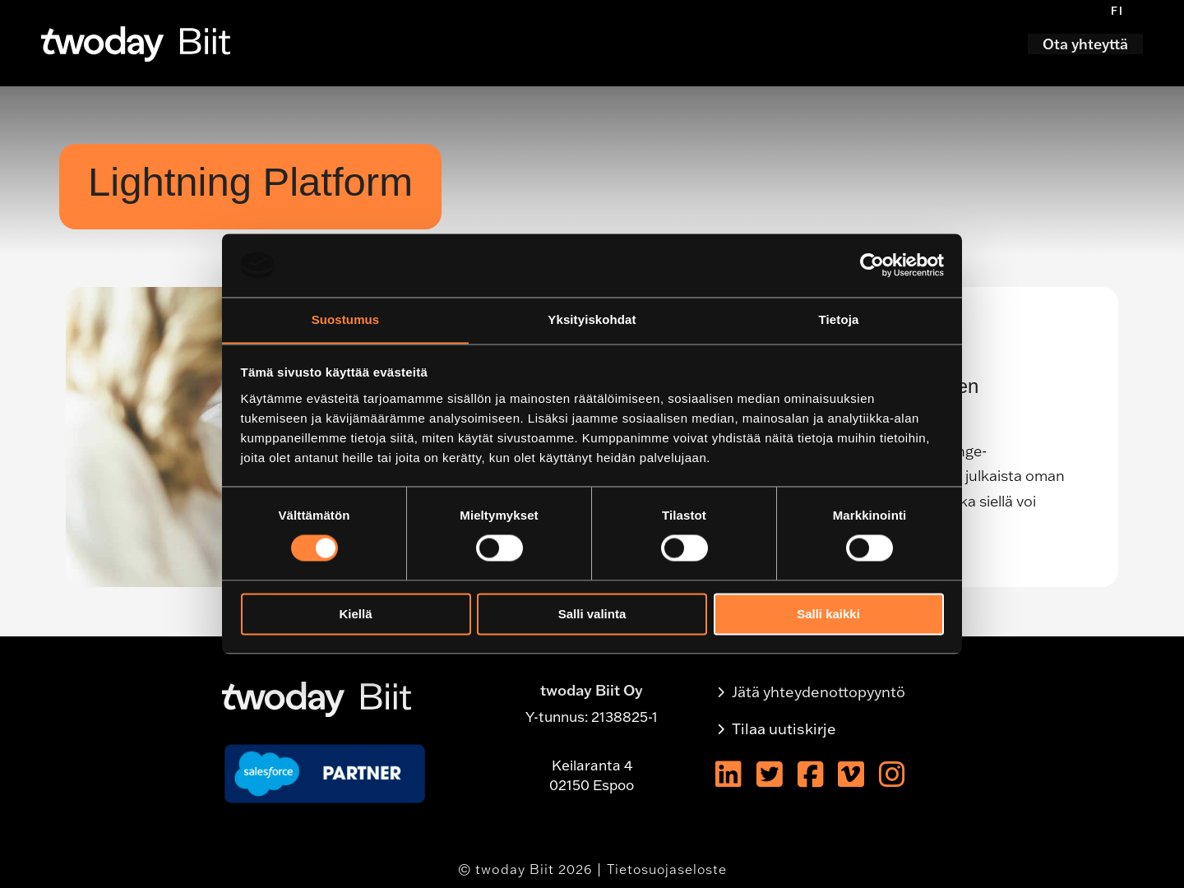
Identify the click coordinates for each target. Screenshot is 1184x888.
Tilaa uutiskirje (784, 728)
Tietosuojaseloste (666, 869)
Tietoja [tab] (839, 319)
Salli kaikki (828, 615)
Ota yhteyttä (1085, 44)
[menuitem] (1117, 10)
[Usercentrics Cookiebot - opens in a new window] (872, 264)
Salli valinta (592, 615)
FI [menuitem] (1117, 10)
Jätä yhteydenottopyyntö (818, 691)
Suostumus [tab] (346, 319)
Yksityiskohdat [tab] (592, 319)
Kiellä (355, 615)
